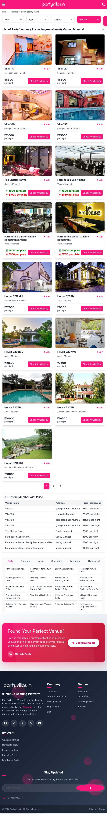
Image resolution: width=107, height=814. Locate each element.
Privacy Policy (56, 702)
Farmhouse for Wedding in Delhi (63, 579)
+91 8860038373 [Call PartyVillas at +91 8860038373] (15, 798)
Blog (51, 712)
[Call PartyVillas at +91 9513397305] (103, 4)
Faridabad (75, 561)
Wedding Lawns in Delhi (38, 579)
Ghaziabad (56, 561)
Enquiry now (55, 707)
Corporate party (10, 745)
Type (37, 19)
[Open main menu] (3, 4)
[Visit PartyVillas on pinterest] (32, 723)
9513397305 (23, 654)
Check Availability (39, 81)
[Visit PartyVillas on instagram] (14, 723)
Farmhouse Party (10, 760)
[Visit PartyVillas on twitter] (23, 723)
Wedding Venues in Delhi (14, 579)
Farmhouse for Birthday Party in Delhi (41, 588)
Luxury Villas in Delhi (64, 569)
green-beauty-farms (30, 12)
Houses (82, 707)
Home (5, 12)
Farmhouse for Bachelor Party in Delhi (90, 588)
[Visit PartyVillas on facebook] (5, 723)
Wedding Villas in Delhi (40, 595)
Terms (102, 810)
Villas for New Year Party (88, 596)
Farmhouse (84, 691)
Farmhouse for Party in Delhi (40, 570)
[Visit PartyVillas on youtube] (41, 723)
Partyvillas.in (16, 810)
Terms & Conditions (58, 696)
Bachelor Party (9, 755)
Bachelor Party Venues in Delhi (40, 605)
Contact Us (54, 691)
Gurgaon (25, 561)
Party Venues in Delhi (15, 569)
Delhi (10, 561)
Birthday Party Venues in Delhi (16, 605)
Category (62, 19)
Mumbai (14, 12)
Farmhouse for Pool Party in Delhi (64, 588)
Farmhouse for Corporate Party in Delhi (88, 607)
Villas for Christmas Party (64, 596)
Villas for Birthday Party (66, 604)
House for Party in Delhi (88, 570)
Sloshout (27, 707)
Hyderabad (94, 561)
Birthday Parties (10, 750)
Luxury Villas (85, 696)
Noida (40, 561)
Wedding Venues (10, 740)
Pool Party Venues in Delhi (15, 588)
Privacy (92, 810)
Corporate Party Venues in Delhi (13, 596)
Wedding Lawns (87, 702)
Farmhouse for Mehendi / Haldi (87, 579)
